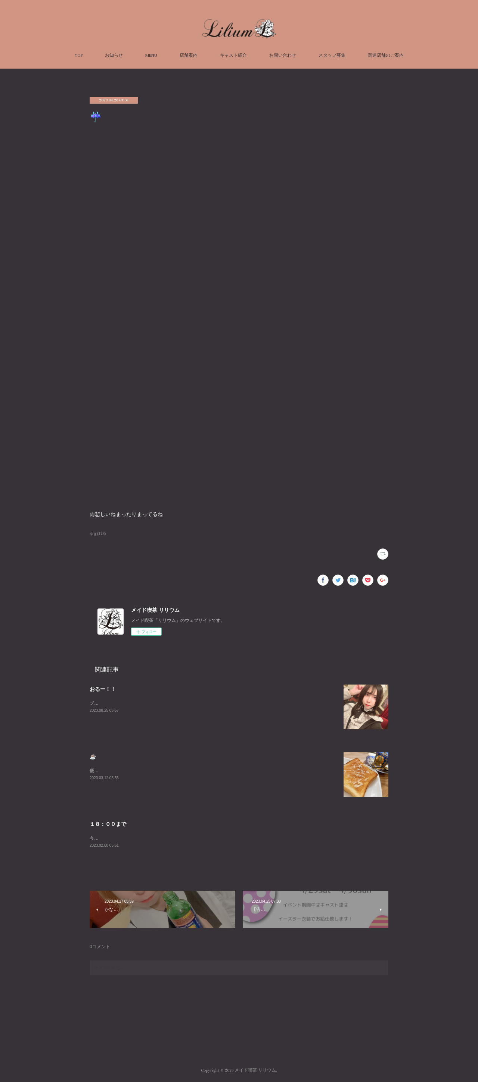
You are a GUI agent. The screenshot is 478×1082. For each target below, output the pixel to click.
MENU (151, 55)
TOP (79, 55)
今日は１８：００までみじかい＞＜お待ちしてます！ (143, 838)
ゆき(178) (98, 534)
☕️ (93, 756)
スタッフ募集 (332, 55)
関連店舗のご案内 (386, 55)
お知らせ (114, 55)
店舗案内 (189, 55)
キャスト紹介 (233, 55)
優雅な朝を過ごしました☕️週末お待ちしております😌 (144, 770)
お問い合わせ (282, 55)
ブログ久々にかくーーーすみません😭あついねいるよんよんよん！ (157, 703)
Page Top (239, 1040)
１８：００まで (108, 824)
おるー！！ (103, 689)
